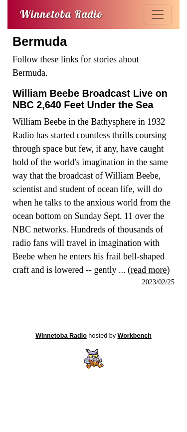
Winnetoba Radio (61, 335)
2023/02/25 (158, 282)
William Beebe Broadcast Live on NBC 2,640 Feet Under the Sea (90, 99)
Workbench (135, 335)
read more (149, 270)
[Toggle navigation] (158, 14)
